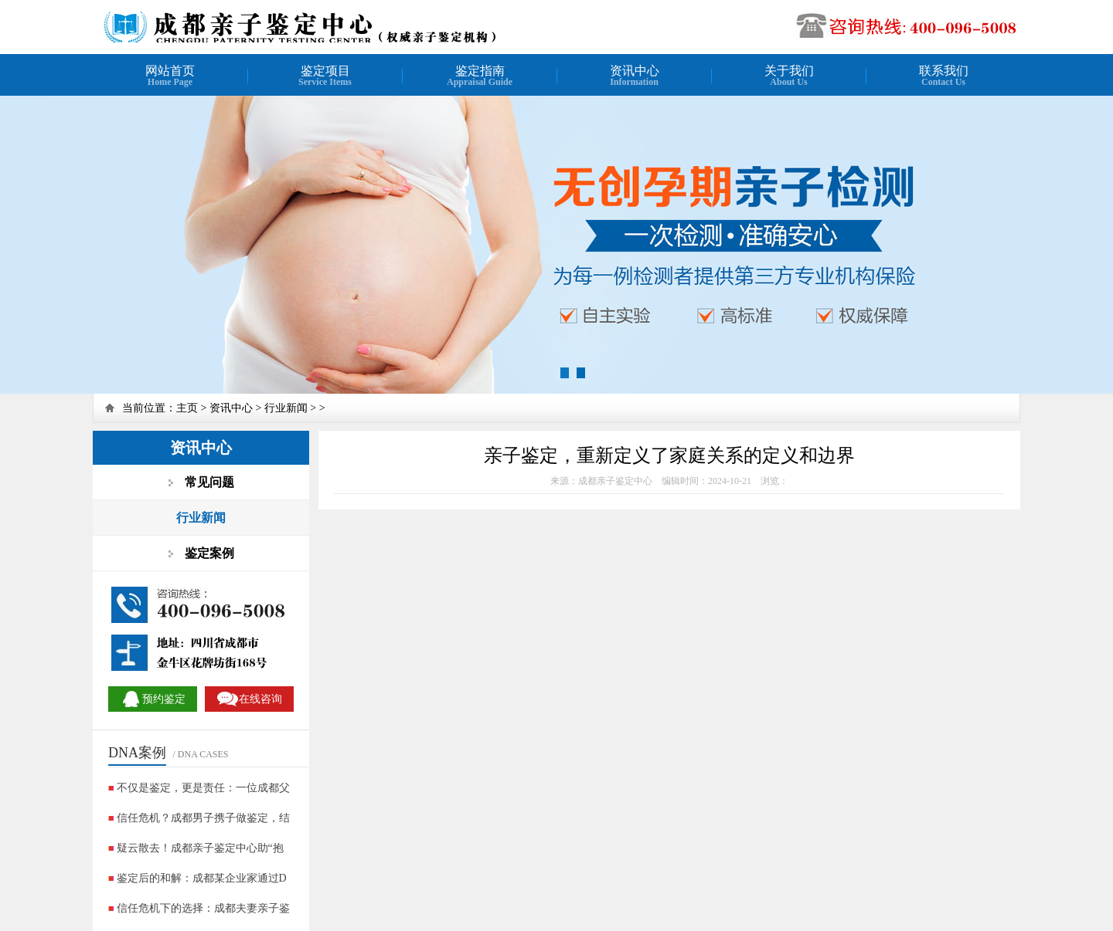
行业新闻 (286, 408)
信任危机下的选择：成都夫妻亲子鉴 (203, 908)
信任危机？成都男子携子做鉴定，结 (203, 818)
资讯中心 (231, 408)
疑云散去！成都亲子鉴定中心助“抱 (200, 848)
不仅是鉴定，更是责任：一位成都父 (203, 788)
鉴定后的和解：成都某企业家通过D (202, 878)
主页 (187, 408)
